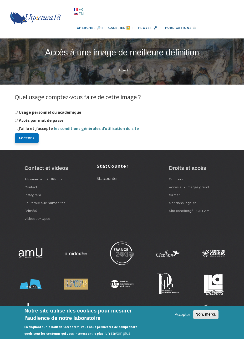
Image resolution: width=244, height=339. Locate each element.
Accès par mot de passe (41, 120)
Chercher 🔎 (90, 28)
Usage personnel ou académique (50, 112)
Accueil (123, 70)
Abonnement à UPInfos (43, 179)
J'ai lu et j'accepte (79, 128)
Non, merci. (205, 314)
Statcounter (107, 178)
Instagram (33, 195)
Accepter (182, 314)
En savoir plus (117, 333)
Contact (31, 187)
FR (78, 9)
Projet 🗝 (150, 28)
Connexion (178, 179)
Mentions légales (183, 203)
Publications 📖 (184, 28)
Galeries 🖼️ (121, 28)
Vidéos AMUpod (38, 219)
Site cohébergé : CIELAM (189, 211)
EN (79, 13)
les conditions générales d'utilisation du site (96, 128)
